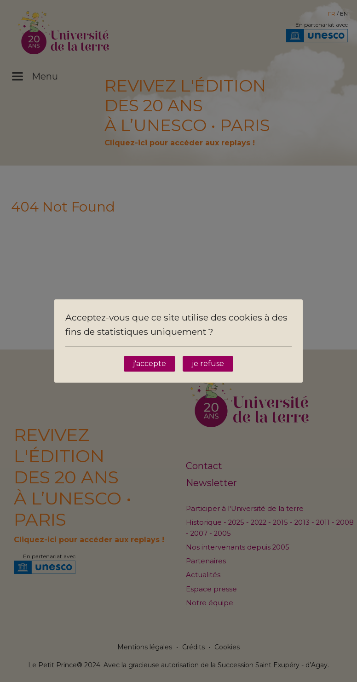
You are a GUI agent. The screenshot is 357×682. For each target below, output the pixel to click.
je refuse (208, 363)
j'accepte (149, 363)
